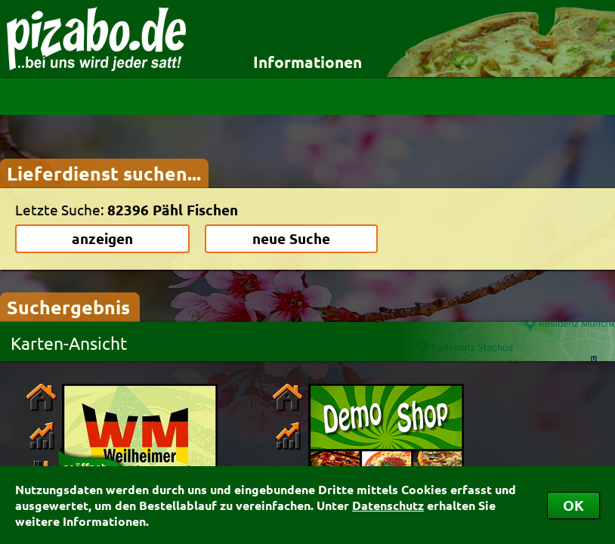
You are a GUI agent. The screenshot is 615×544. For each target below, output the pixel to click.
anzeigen (102, 238)
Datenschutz (388, 505)
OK (573, 505)
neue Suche (291, 238)
